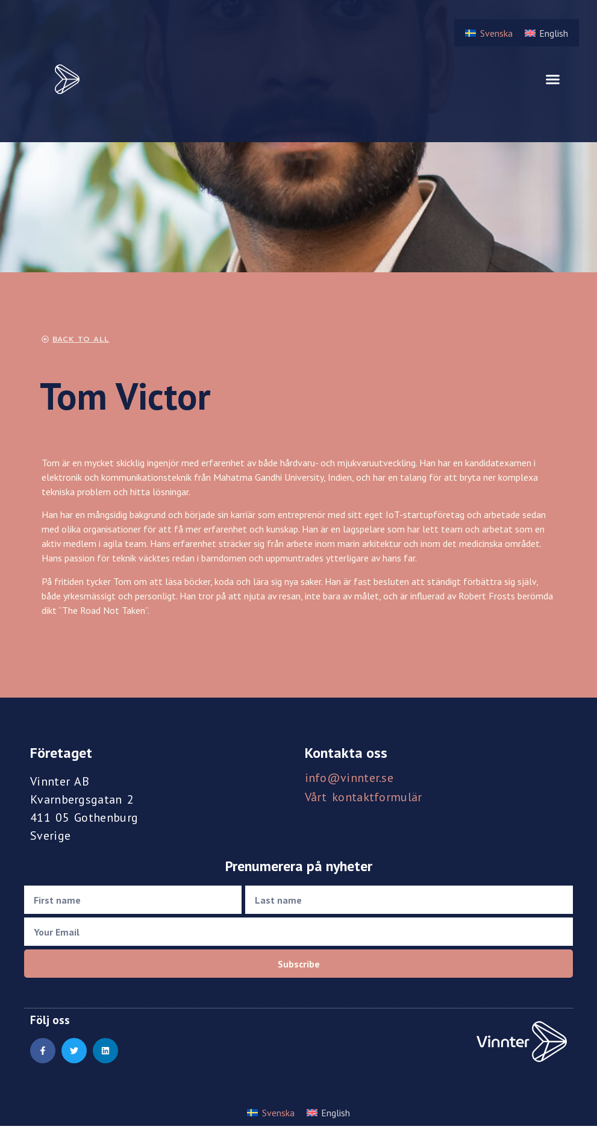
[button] (553, 79)
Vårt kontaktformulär (363, 797)
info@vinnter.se (349, 778)
